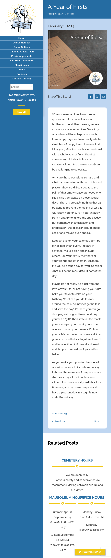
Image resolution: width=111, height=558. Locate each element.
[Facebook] (91, 96)
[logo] (21, 4)
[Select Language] (21, 87)
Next (97, 421)
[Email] (103, 96)
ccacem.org (59, 413)
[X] (97, 96)
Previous (60, 421)
